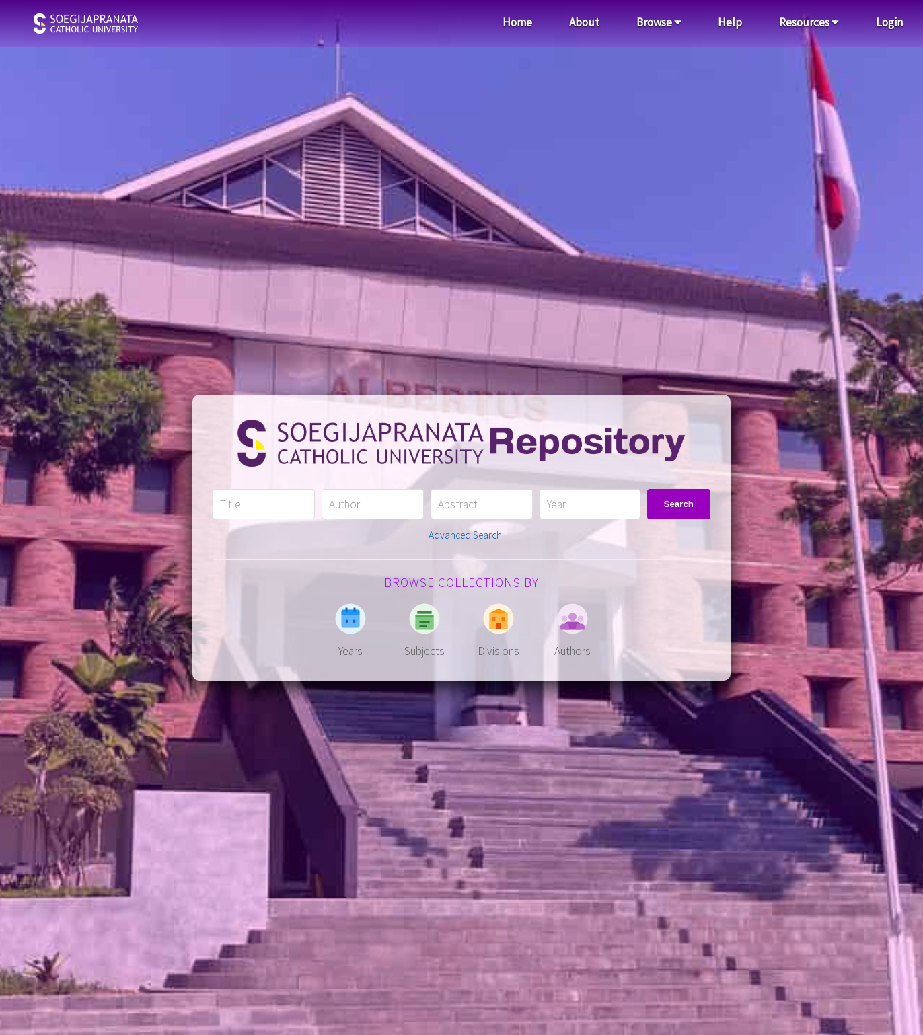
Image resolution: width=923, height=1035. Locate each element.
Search (679, 504)
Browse (658, 22)
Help (730, 22)
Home (517, 22)
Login (889, 22)
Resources (809, 22)
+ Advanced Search (462, 535)
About (584, 22)
